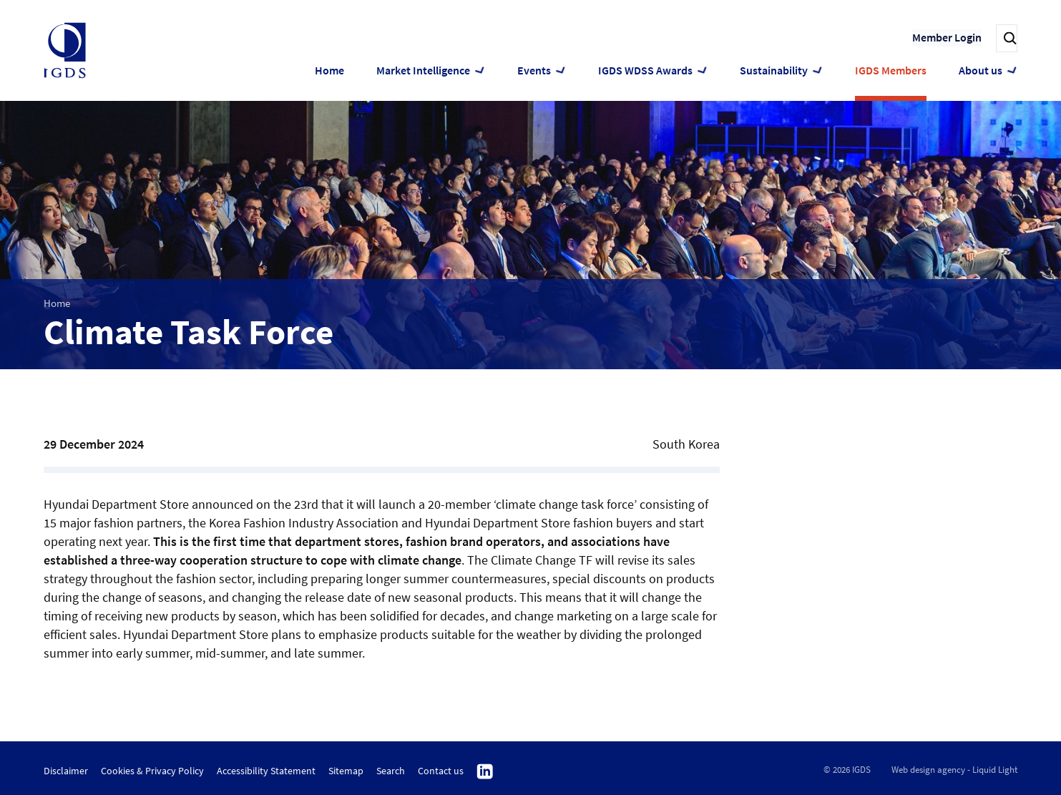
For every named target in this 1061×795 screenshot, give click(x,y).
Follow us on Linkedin (484, 772)
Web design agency (928, 770)
